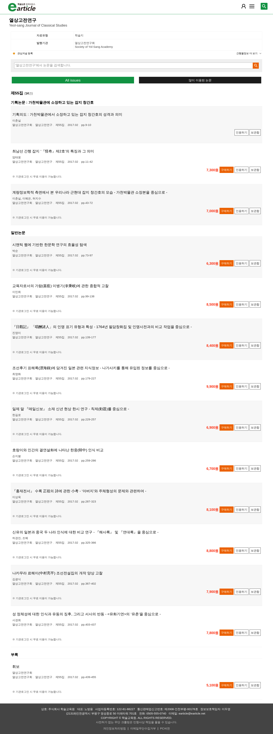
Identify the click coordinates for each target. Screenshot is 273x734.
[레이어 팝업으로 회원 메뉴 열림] (243, 6)
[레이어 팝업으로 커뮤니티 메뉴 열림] (251, 6)
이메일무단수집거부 (143, 728)
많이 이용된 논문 (200, 80)
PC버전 (165, 728)
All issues (73, 80)
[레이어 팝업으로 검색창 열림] (264, 6)
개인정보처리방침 (114, 728)
